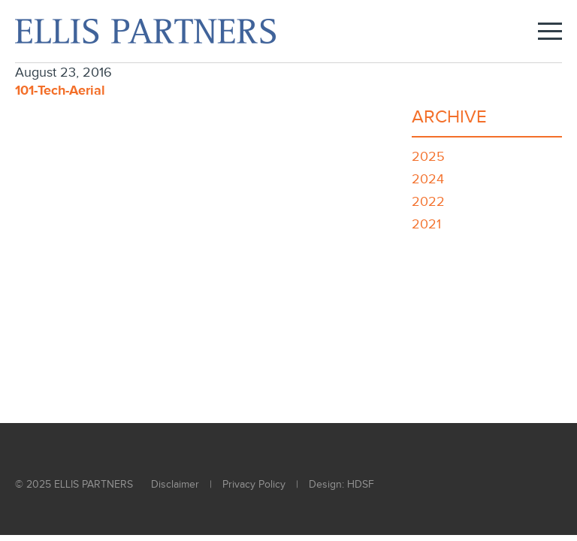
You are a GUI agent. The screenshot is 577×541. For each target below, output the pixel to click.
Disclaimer (175, 485)
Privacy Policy (253, 485)
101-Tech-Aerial (60, 91)
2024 (428, 179)
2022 (428, 202)
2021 (426, 224)
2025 (428, 157)
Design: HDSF (341, 485)
